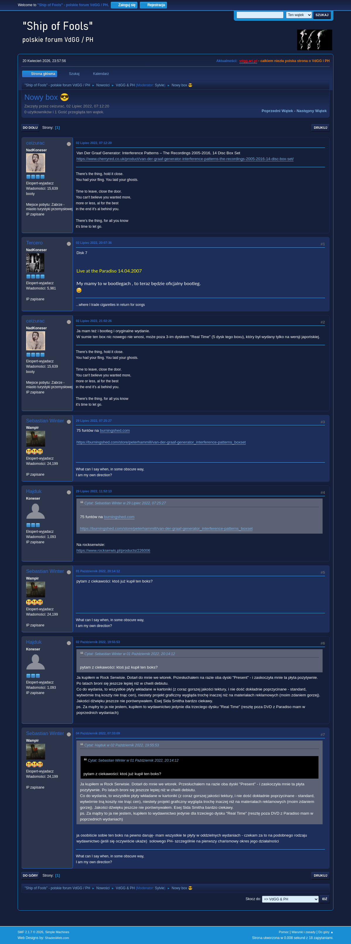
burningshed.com (115, 430)
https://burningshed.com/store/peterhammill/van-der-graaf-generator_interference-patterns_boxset (161, 442)
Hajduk (34, 491)
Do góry (30, 875)
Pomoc (284, 932)
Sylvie (159, 85)
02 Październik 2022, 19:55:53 (98, 642)
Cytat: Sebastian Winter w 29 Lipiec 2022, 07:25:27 (125, 503)
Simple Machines (57, 932)
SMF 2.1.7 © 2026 (30, 932)
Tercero (34, 243)
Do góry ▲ (325, 932)
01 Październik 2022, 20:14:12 (98, 571)
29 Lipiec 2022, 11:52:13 (94, 491)
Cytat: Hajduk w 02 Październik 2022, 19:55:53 (121, 745)
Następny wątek (312, 111)
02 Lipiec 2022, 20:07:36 (94, 242)
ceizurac (35, 143)
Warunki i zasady (304, 932)
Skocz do (253, 899)
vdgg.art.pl (248, 61)
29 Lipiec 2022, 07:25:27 (94, 420)
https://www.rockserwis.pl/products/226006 (113, 550)
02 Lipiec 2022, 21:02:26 (94, 321)
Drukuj (320, 127)
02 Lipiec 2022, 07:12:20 (94, 143)
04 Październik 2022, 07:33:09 (98, 733)
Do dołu (30, 127)
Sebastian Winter (45, 421)
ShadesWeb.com (57, 938)
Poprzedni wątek (277, 111)
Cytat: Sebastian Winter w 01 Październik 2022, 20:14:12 (129, 654)
